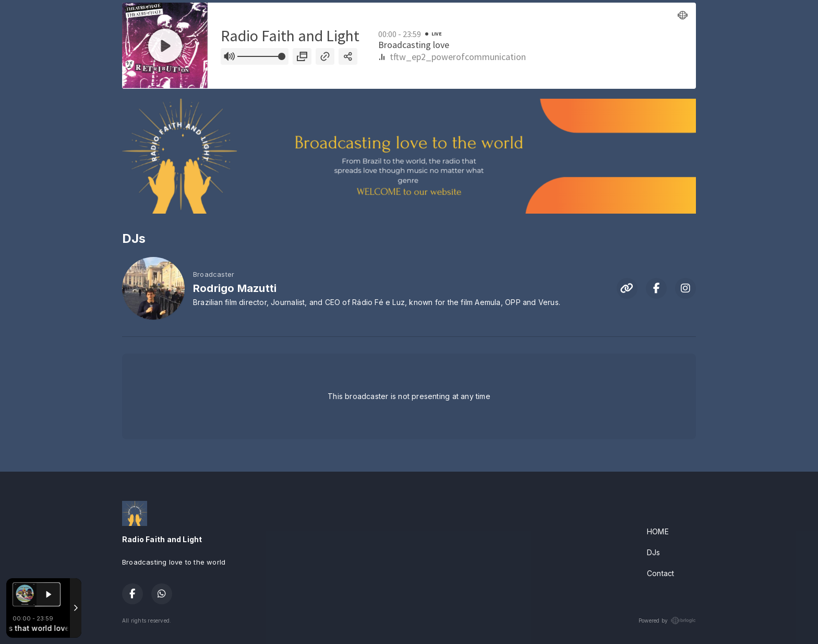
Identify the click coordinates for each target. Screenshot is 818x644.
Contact (660, 573)
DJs (653, 552)
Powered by (667, 620)
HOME (658, 531)
